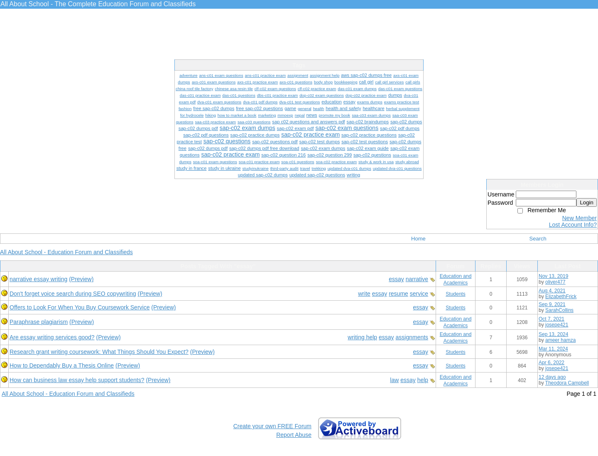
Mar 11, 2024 (553, 349)
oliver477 (555, 282)
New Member (579, 218)
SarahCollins (559, 310)
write (364, 293)
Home (418, 238)
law (394, 380)
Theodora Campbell (567, 383)
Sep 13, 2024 (553, 334)
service (419, 293)
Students (455, 294)
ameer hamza (560, 340)
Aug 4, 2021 (552, 291)
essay (396, 279)
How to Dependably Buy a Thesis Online (62, 365)
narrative (417, 279)
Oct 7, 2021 (551, 319)
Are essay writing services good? (52, 337)
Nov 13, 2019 (553, 276)
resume (398, 293)
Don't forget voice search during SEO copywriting (73, 293)
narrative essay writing (38, 279)
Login (586, 202)
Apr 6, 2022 (551, 362)
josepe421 (556, 325)
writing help (362, 337)
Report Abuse (293, 434)
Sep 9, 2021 (552, 304)
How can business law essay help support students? (77, 380)
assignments (412, 337)
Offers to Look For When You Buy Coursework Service (80, 307)
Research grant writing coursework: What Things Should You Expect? (99, 351)
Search (538, 238)
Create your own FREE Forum (272, 426)
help (422, 380)
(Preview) (81, 279)
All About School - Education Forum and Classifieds (66, 252)
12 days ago (552, 377)
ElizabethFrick (560, 296)
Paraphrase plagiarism (39, 322)
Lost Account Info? (573, 224)
